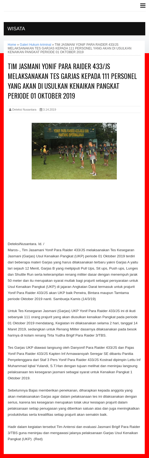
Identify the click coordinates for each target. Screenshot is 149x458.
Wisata (16, 28)
